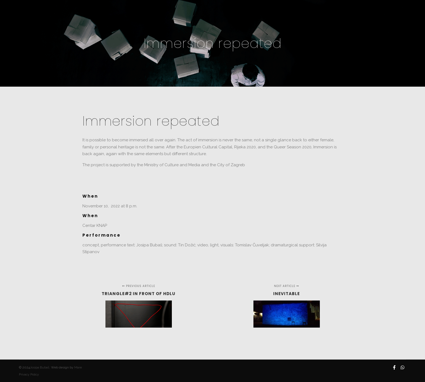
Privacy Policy (29, 374)
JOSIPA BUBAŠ (38, 10)
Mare (78, 367)
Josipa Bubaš (39, 367)
